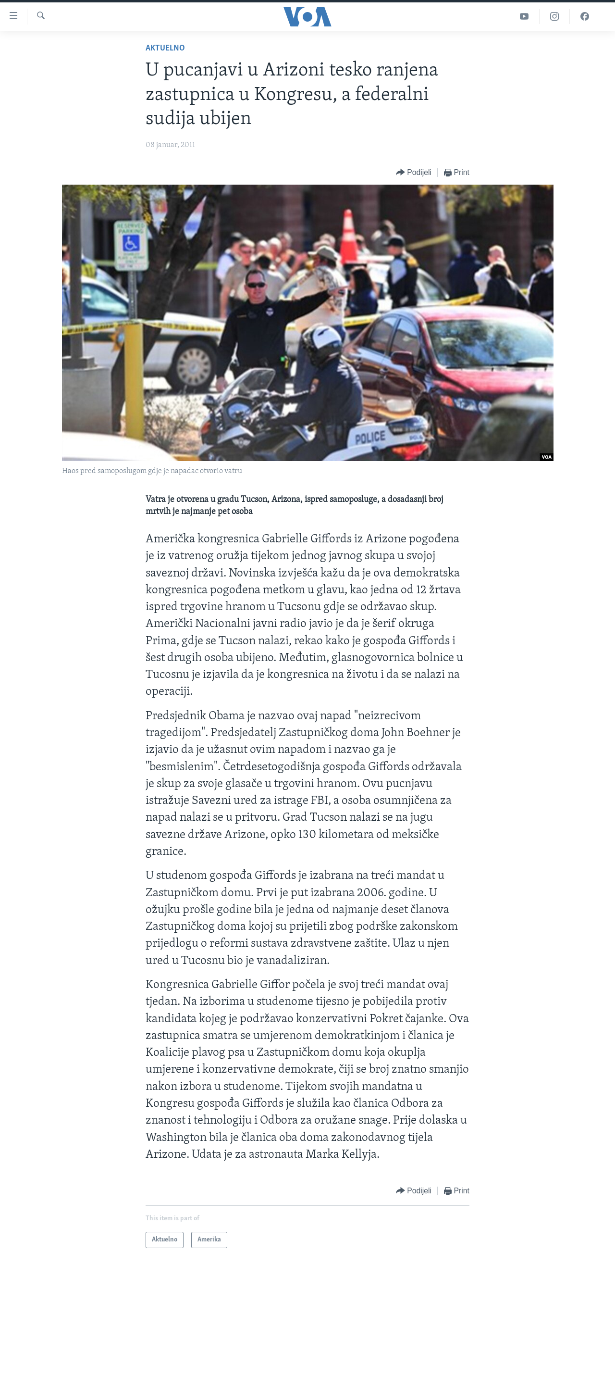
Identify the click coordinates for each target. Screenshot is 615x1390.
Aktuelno (165, 48)
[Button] (413, 172)
